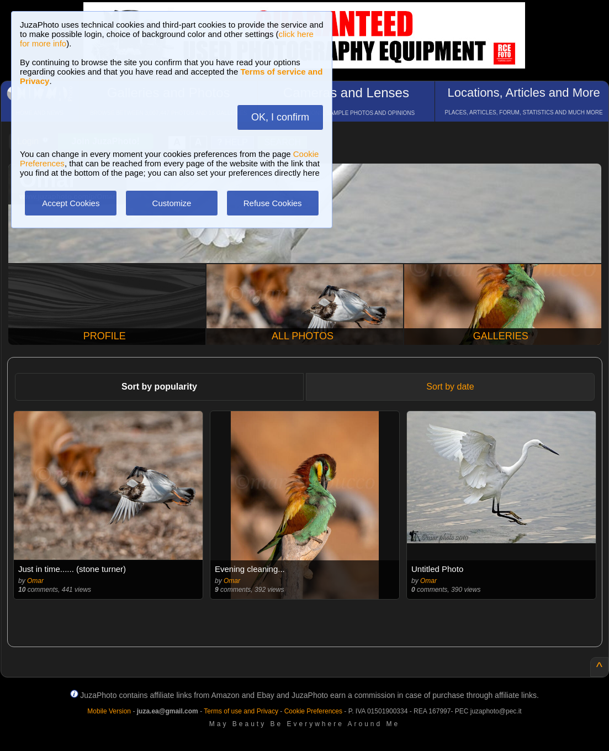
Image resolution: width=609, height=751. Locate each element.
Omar (35, 581)
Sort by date (450, 386)
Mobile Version (109, 711)
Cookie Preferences (313, 711)
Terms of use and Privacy (241, 711)
